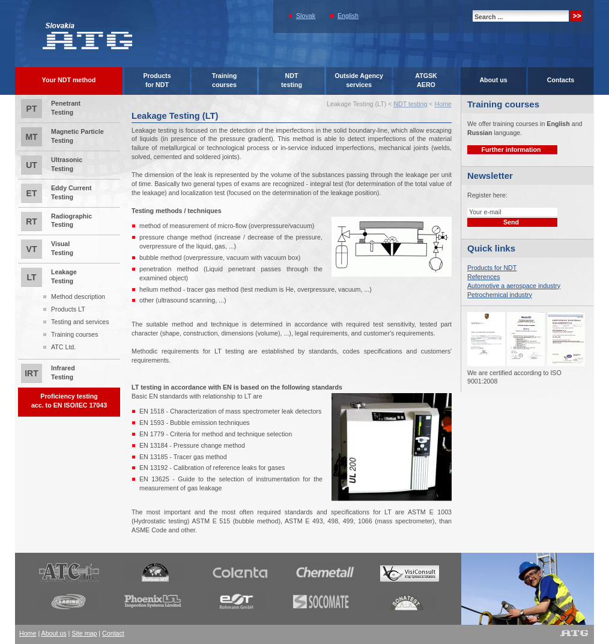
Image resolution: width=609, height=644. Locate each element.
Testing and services (80, 321)
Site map (84, 633)
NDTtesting (291, 80)
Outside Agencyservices (359, 80)
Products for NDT (492, 267)
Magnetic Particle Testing (62, 136)
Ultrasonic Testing (51, 165)
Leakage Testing (69, 311)
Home (443, 103)
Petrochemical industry (499, 294)
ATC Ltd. (63, 347)
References (483, 276)
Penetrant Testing (50, 108)
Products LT (68, 309)
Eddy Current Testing (56, 193)
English (348, 15)
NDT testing (410, 103)
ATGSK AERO (426, 80)
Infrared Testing (48, 373)
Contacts (561, 79)
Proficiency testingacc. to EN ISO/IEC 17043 (69, 401)
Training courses (74, 334)
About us (493, 79)
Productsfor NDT (157, 80)
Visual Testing (47, 249)
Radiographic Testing (56, 221)
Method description (78, 296)
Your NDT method (69, 79)
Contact (113, 633)
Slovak (305, 15)
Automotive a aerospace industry (513, 285)
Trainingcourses (224, 80)
